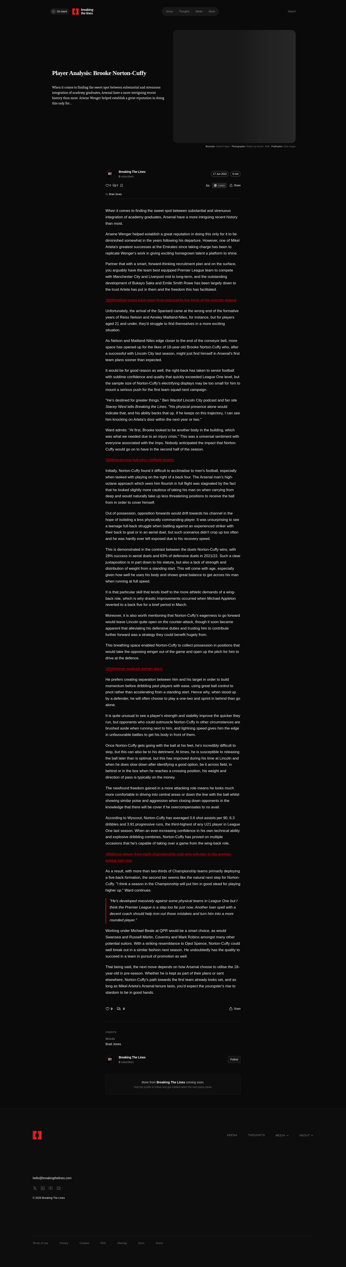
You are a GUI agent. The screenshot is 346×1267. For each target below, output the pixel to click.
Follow (234, 1059)
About (212, 11)
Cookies (84, 1243)
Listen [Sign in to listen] (219, 185)
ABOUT (306, 1135)
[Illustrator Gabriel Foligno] (218, 146)
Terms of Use (40, 1243)
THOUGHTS (256, 1135)
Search (292, 11)
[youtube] (51, 1188)
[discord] (58, 1188)
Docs (141, 1243)
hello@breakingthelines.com (52, 1178)
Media (199, 11)
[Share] (235, 185)
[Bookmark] (121, 185)
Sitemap (122, 1243)
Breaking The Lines (132, 171)
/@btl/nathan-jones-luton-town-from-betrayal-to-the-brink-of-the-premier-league (171, 300)
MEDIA (282, 1135)
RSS (103, 1243)
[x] (35, 1188)
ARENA (232, 1135)
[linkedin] (43, 1188)
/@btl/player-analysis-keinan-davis (134, 669)
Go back (59, 11)
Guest (159, 1243)
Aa (207, 185)
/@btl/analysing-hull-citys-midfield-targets (139, 460)
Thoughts (184, 11)
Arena (169, 11)
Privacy (64, 1243)
